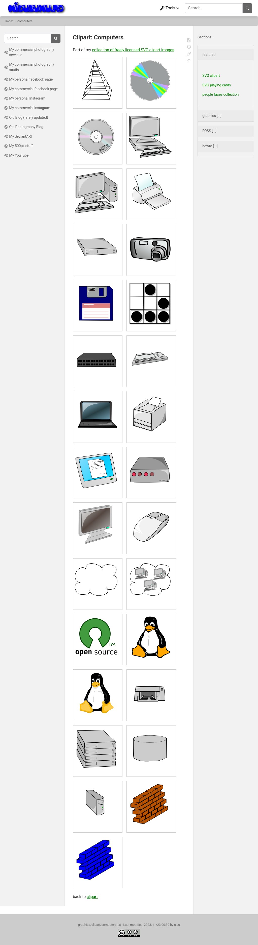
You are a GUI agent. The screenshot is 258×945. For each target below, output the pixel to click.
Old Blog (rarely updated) (28, 117)
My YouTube (18, 155)
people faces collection (220, 94)
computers (25, 21)
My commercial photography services (31, 52)
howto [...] (210, 146)
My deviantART (21, 136)
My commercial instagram (29, 108)
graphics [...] (211, 116)
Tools (167, 8)
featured (208, 55)
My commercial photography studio (31, 67)
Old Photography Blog (26, 127)
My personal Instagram (27, 98)
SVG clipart (211, 76)
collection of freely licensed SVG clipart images (133, 49)
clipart (92, 896)
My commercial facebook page (33, 89)
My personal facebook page (31, 79)
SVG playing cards (216, 85)
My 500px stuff (21, 146)
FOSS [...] (209, 131)
